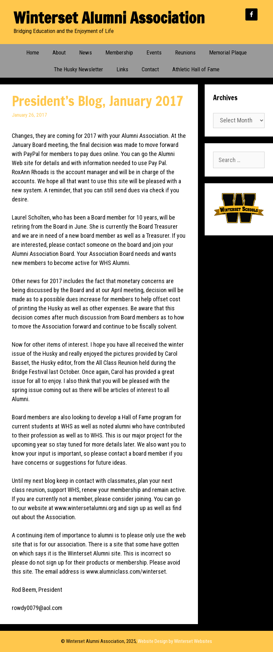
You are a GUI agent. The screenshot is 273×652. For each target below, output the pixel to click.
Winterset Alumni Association (109, 18)
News (85, 52)
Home (32, 52)
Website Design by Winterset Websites (175, 641)
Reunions (185, 52)
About (59, 52)
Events (154, 52)
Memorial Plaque (228, 52)
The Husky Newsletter (78, 69)
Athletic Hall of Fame (195, 69)
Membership (119, 52)
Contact (150, 69)
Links (122, 69)
